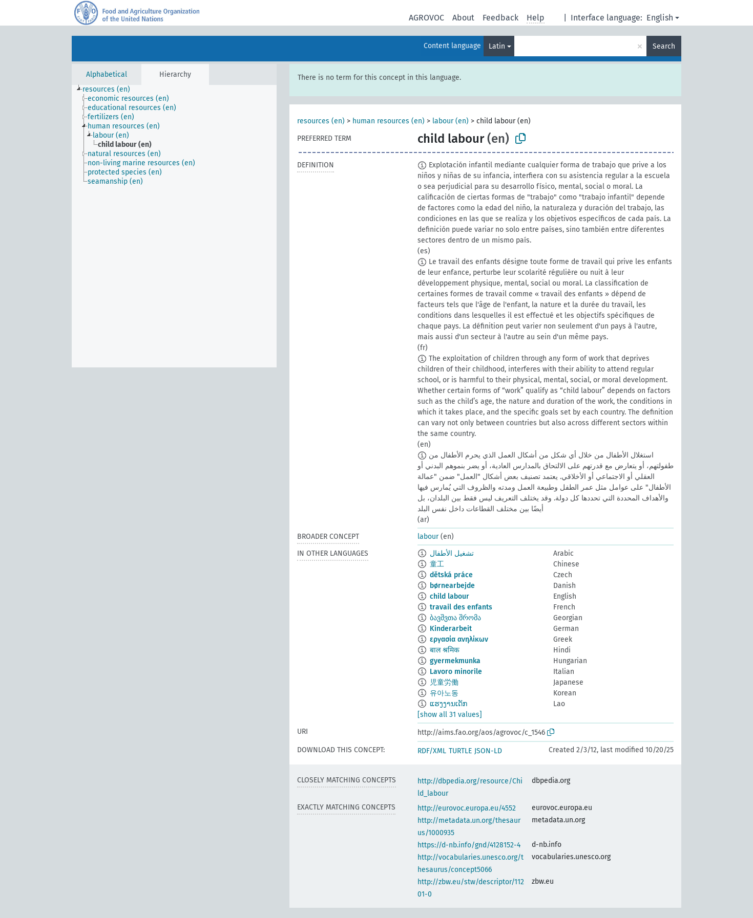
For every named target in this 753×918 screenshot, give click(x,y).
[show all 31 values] (449, 714)
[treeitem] (110, 89)
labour (427, 536)
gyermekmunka (455, 661)
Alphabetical (106, 74)
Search (664, 46)
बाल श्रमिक (444, 650)
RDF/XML (431, 751)
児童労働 (444, 682)
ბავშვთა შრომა (455, 618)
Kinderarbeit (451, 628)
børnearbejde (452, 585)
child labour (449, 596)
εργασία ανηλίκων (459, 639)
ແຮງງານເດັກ (448, 704)
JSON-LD (488, 751)
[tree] (174, 226)
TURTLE (460, 751)
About (463, 18)
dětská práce (451, 575)
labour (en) (450, 121)
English (659, 18)
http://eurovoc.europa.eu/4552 (466, 808)
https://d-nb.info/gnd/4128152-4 (468, 845)
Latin (497, 46)
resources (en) (321, 121)
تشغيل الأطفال (452, 553)
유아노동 (444, 693)
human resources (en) (388, 121)
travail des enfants (461, 607)
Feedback (500, 18)
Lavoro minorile (456, 671)
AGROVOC (426, 18)
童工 (437, 564)
